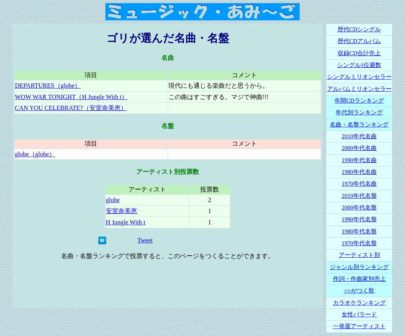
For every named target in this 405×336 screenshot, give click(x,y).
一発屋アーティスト (359, 326)
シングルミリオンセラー (359, 77)
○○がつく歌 (359, 290)
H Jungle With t (125, 222)
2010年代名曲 (359, 136)
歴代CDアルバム (359, 41)
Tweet (145, 240)
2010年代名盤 (359, 196)
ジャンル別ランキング (359, 267)
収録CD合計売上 (359, 53)
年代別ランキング (359, 112)
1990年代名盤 (359, 219)
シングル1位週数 (359, 65)
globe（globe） (35, 154)
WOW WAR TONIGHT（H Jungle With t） (71, 97)
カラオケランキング (359, 303)
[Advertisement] (167, 284)
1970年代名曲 (359, 184)
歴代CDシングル (359, 29)
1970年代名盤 (359, 243)
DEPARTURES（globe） (48, 85)
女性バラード (359, 314)
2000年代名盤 (359, 207)
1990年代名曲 (359, 160)
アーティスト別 (359, 255)
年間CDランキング (358, 101)
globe (113, 200)
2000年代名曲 (359, 148)
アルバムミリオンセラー (359, 89)
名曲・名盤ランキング (359, 124)
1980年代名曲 (359, 172)
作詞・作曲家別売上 (359, 279)
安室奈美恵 (121, 211)
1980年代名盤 (359, 231)
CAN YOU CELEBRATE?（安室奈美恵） (71, 108)
